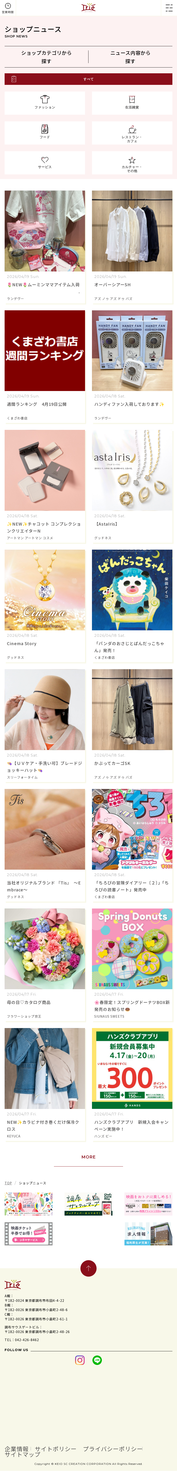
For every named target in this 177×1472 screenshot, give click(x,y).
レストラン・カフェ (132, 140)
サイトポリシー (59, 1450)
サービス (45, 168)
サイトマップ (24, 1455)
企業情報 (17, 1450)
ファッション (45, 109)
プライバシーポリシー (120, 1450)
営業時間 (8, 12)
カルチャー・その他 (132, 170)
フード (45, 138)
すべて (88, 80)
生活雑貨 (132, 109)
